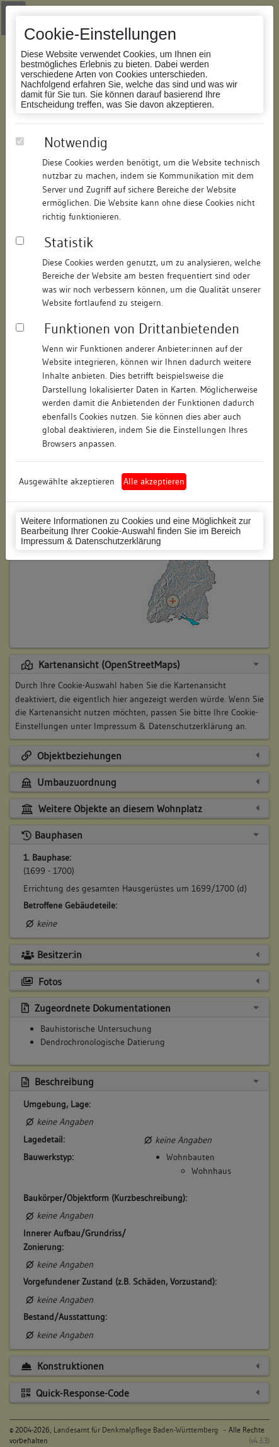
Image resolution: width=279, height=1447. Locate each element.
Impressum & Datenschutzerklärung (91, 541)
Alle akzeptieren (154, 481)
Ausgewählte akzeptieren (67, 481)
